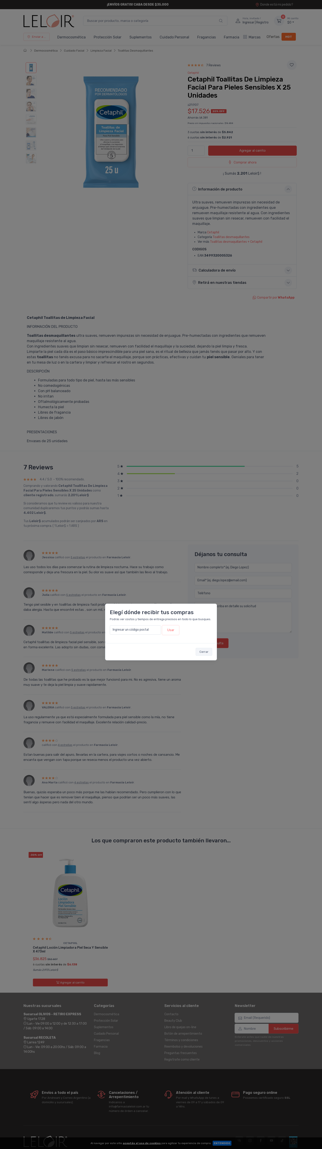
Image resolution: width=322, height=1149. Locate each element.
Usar (170, 630)
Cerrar (203, 651)
